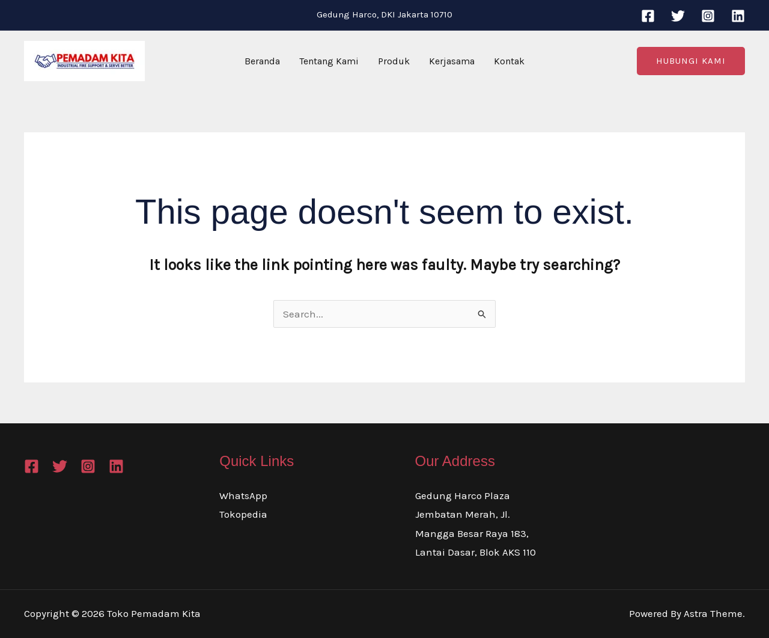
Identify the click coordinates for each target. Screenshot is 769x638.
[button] (691, 61)
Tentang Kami (329, 61)
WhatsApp (243, 495)
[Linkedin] (738, 16)
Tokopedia (243, 514)
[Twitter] (678, 16)
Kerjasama (452, 61)
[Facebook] (648, 16)
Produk (394, 61)
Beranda (262, 61)
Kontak (509, 61)
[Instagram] (708, 16)
